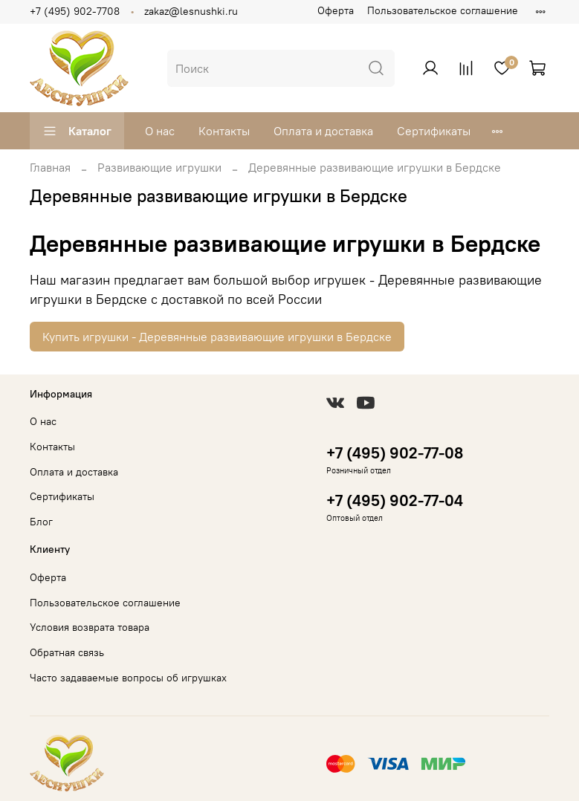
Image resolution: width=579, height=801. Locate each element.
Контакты (224, 130)
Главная (50, 167)
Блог (41, 521)
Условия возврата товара (89, 627)
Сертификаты (433, 130)
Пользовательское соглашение (442, 10)
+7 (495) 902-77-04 (394, 500)
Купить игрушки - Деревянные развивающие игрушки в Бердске (217, 336)
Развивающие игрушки (159, 167)
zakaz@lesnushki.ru (191, 11)
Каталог (76, 130)
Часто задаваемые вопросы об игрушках (128, 677)
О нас (160, 130)
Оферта (335, 10)
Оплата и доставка (323, 130)
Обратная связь (67, 652)
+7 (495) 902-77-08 (394, 453)
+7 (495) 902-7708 (75, 11)
